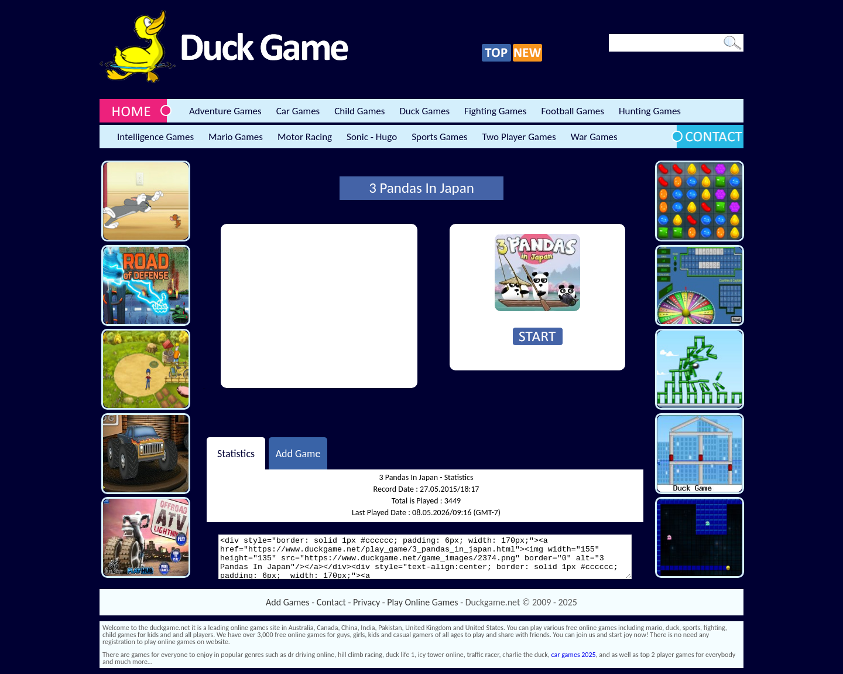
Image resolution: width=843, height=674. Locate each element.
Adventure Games (225, 111)
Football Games (572, 111)
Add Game (298, 453)
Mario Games (235, 137)
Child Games (359, 111)
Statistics (236, 453)
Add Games (287, 602)
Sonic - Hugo (372, 137)
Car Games (298, 111)
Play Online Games (422, 602)
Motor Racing (304, 137)
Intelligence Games (155, 137)
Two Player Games (519, 137)
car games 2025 (573, 655)
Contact (331, 602)
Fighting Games (495, 111)
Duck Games (424, 111)
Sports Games (439, 137)
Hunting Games (650, 111)
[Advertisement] (319, 306)
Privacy (366, 602)
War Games (594, 137)
